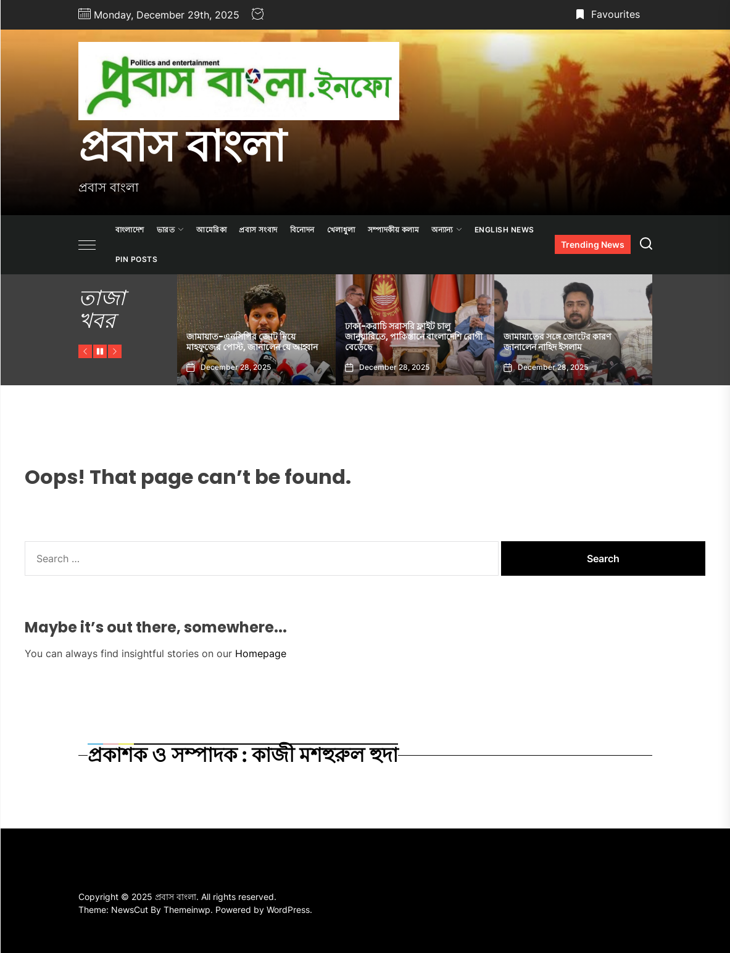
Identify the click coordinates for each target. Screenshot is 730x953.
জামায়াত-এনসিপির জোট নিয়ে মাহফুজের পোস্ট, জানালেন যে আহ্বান (252, 341)
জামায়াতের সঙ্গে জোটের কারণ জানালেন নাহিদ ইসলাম (557, 341)
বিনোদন (302, 229)
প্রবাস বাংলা (182, 146)
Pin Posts (136, 259)
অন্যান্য (446, 229)
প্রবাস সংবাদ (258, 229)
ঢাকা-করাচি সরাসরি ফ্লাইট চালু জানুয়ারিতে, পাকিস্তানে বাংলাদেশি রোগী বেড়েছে (414, 336)
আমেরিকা (211, 229)
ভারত (171, 229)
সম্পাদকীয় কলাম (394, 229)
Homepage (260, 653)
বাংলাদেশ (129, 229)
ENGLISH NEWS (504, 229)
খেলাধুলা (341, 229)
